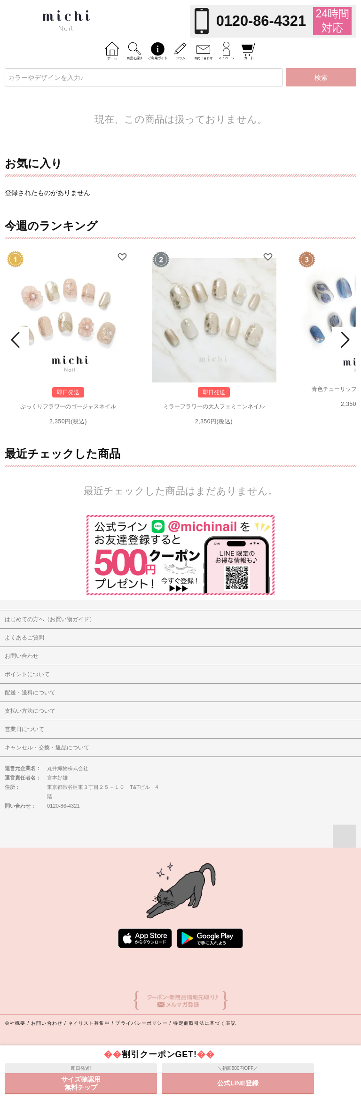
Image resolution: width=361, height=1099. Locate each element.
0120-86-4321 (261, 21)
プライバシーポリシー (141, 1023)
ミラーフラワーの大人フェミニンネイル (214, 406)
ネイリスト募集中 (89, 1023)
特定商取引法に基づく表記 (204, 1023)
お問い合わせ (47, 1023)
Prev (17, 339)
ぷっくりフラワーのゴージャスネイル (68, 406)
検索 (321, 77)
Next (344, 339)
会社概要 (15, 1023)
